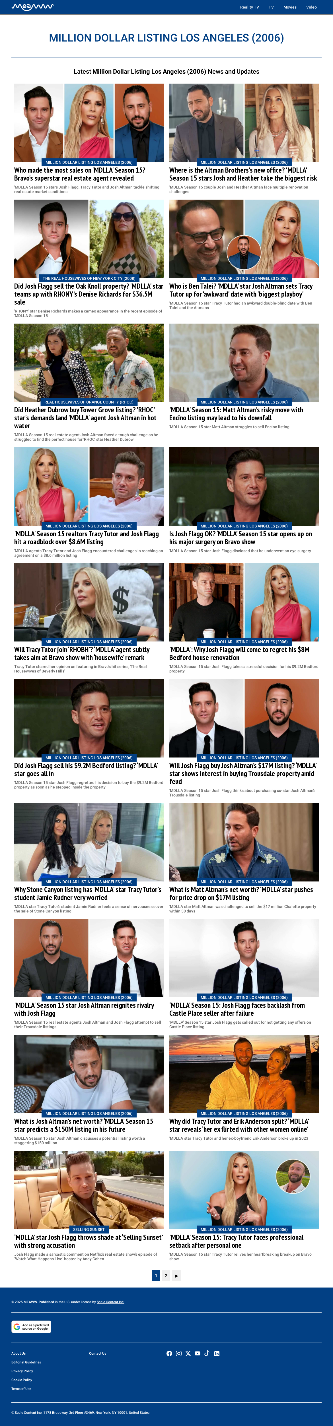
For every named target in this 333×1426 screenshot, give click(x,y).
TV (271, 7)
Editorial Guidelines (26, 1362)
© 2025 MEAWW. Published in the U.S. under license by (54, 1302)
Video (311, 7)
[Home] (32, 7)
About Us (18, 1353)
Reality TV (249, 7)
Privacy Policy (22, 1371)
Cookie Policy (21, 1380)
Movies (290, 7)
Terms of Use (21, 1389)
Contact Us (97, 1353)
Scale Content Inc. (110, 1302)
